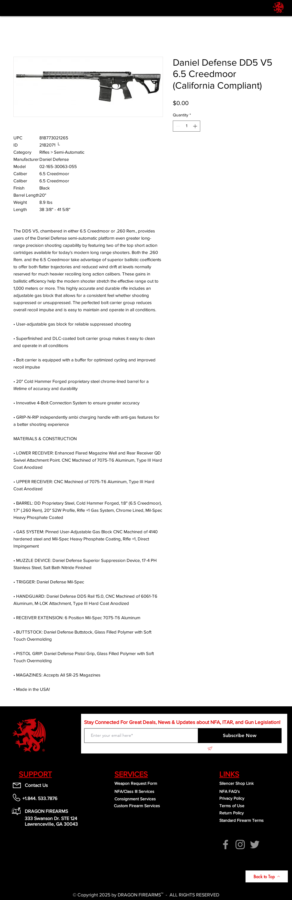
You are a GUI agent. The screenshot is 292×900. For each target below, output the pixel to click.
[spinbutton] (186, 126)
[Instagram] (240, 844)
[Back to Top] (267, 876)
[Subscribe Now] (240, 735)
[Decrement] (177, 126)
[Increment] (195, 126)
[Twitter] (254, 844)
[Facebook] (225, 844)
